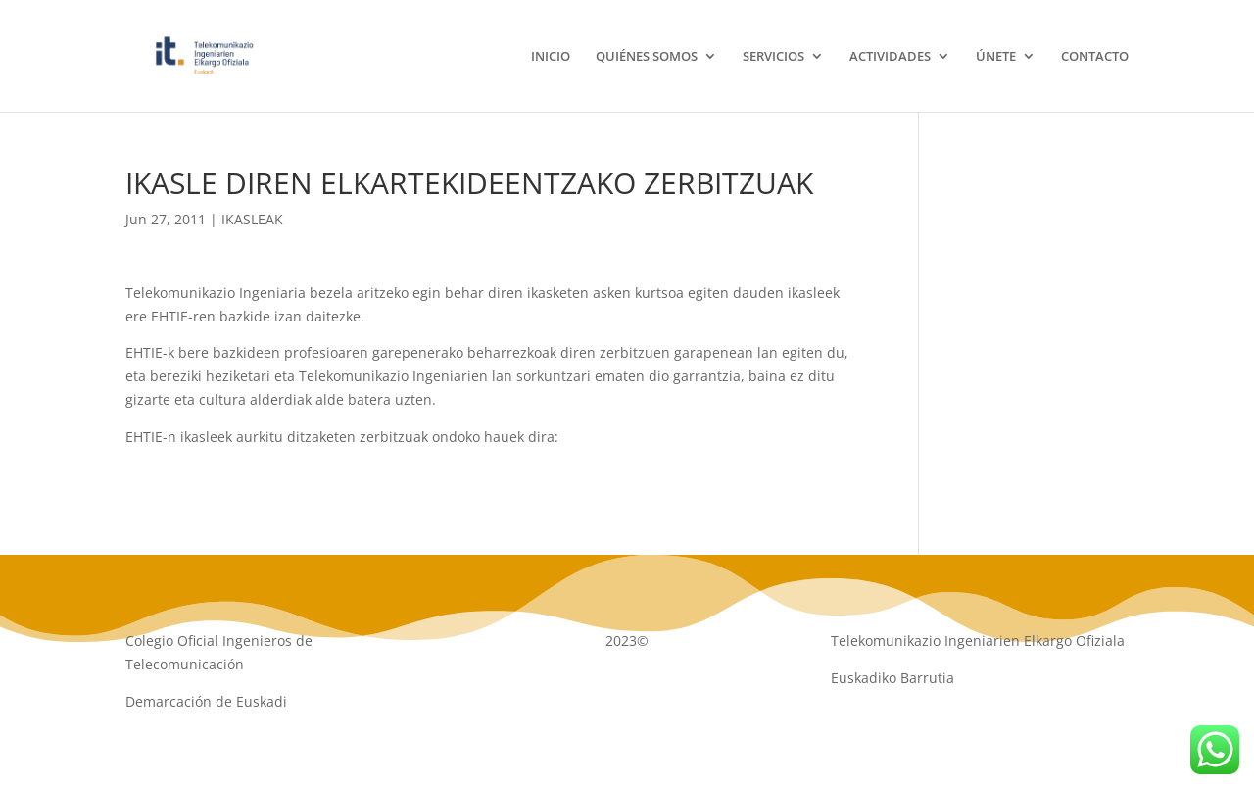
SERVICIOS (773, 57)
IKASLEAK (252, 219)
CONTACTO (1095, 57)
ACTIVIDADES (890, 57)
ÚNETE (996, 57)
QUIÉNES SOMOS (647, 57)
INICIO (550, 57)
